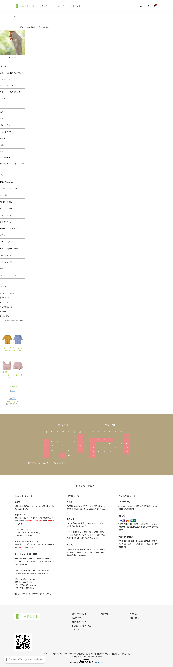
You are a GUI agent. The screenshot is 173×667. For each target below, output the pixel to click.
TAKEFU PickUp (6, 182)
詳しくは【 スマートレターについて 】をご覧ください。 (32, 594)
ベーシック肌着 (6, 208)
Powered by (86, 661)
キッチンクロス (6, 132)
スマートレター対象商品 (9, 188)
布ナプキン (4, 138)
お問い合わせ (134, 618)
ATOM (107, 614)
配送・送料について (79, 614)
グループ (60, 6)
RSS (102, 614)
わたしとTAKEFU (6, 302)
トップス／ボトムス (7, 79)
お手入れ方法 (4, 316)
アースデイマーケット (8, 164)
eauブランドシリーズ (8, 275)
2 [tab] (12, 57)
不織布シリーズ (6, 145)
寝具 (1, 112)
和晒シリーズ (5, 268)
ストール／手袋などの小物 (10, 92)
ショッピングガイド (7, 293)
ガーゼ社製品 (5, 157)
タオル (2, 118)
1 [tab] (9, 57)
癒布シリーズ (5, 235)
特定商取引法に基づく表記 (81, 626)
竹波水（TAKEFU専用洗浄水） (12, 73)
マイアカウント (135, 614)
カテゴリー (44, 6)
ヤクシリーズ (5, 242)
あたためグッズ (6, 255)
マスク (2, 98)
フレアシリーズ (6, 215)
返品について (76, 618)
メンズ (2, 151)
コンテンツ (76, 6)
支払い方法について (79, 622)
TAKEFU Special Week (9, 248)
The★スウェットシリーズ (10, 228)
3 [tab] (15, 57)
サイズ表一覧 (4, 298)
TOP (15, 17)
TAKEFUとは (4, 311)
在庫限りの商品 (6, 202)
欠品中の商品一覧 (6, 307)
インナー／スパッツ (7, 85)
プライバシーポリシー (80, 629)
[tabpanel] (12, 42)
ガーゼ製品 (4, 195)
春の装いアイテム (6, 222)
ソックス (3, 105)
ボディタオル (5, 125)
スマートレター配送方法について (11, 320)
